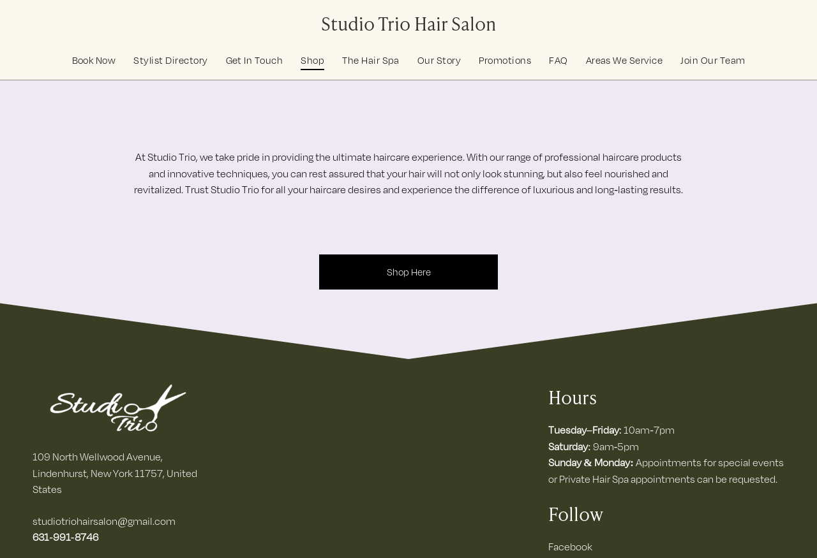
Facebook (570, 547)
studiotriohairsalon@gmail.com (104, 521)
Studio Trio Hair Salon (408, 23)
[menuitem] (94, 60)
